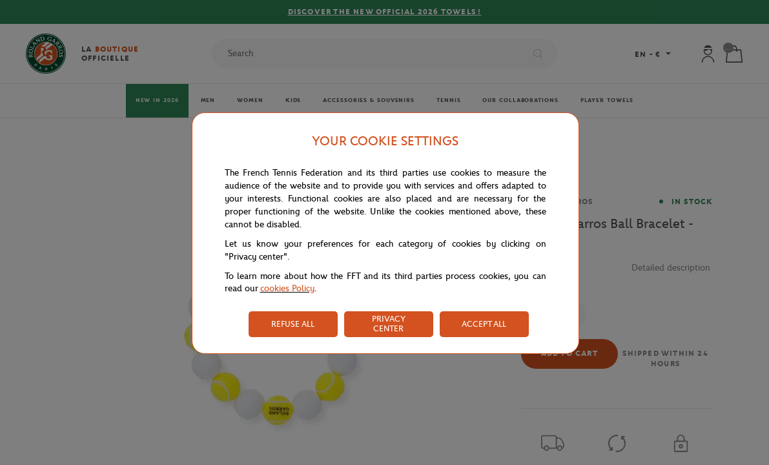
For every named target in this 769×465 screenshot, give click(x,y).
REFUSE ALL (292, 324)
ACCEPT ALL (484, 324)
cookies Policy (287, 288)
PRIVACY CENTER (388, 323)
